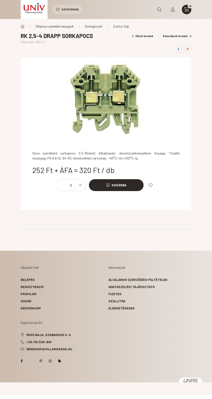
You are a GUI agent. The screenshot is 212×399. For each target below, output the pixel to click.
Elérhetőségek (121, 308)
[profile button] (173, 9)
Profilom (28, 294)
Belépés (28, 280)
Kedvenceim (31, 308)
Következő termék (177, 36)
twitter (31, 361)
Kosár (26, 301)
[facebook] (178, 49)
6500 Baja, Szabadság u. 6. (49, 335)
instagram (50, 361)
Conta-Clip (121, 26)
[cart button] (186, 9)
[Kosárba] (116, 185)
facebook (21, 361)
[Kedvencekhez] (150, 185)
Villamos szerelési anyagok (54, 26)
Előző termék (143, 36)
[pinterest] (187, 49)
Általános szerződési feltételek (138, 280)
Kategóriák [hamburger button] (67, 9)
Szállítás (116, 301)
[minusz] (61, 185)
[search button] (159, 9)
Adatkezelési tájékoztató (131, 287)
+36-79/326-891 (39, 342)
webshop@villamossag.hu (49, 349)
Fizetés (114, 294)
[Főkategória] (22, 26)
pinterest (40, 361)
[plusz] (80, 185)
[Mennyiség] (71, 185)
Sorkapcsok (93, 26)
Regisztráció (32, 287)
